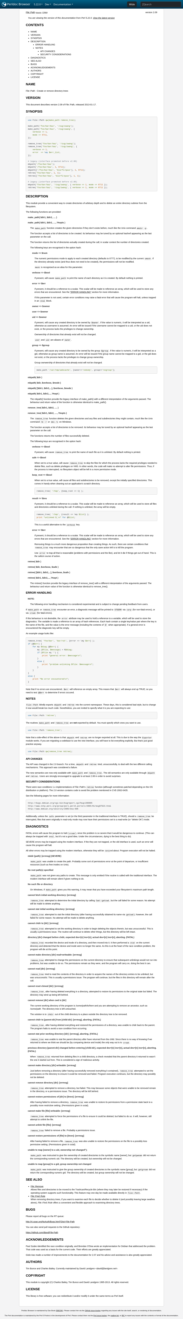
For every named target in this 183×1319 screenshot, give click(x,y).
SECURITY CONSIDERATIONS (55, 54)
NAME (34, 31)
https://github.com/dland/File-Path (42, 1232)
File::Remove (37, 1186)
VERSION (35, 35)
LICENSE (35, 77)
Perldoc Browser (16, 4)
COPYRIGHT (37, 74)
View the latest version (104, 18)
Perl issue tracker (100, 1315)
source (38, 12)
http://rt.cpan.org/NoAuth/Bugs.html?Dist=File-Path (50, 1221)
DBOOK (59, 1310)
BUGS (34, 64)
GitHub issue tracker (93, 1310)
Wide (132, 4)
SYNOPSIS (36, 38)
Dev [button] (47, 4)
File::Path (30, 12)
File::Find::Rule (38, 1196)
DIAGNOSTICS (38, 58)
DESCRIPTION (38, 41)
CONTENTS (35, 25)
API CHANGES (47, 51)
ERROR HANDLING (45, 44)
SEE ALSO (36, 61)
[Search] (160, 4)
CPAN (44, 12)
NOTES (39, 48)
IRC (123, 1315)
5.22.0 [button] (37, 4)
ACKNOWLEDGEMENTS (43, 67)
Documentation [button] (62, 4)
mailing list (115, 1315)
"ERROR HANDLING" (80, 292)
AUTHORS (36, 70)
